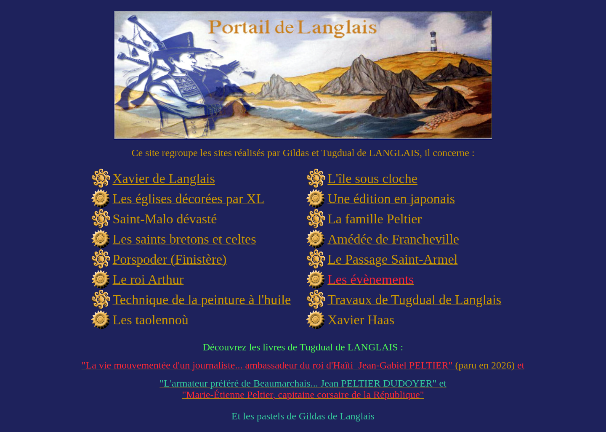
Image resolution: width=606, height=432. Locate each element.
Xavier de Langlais (163, 178)
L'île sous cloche (372, 178)
